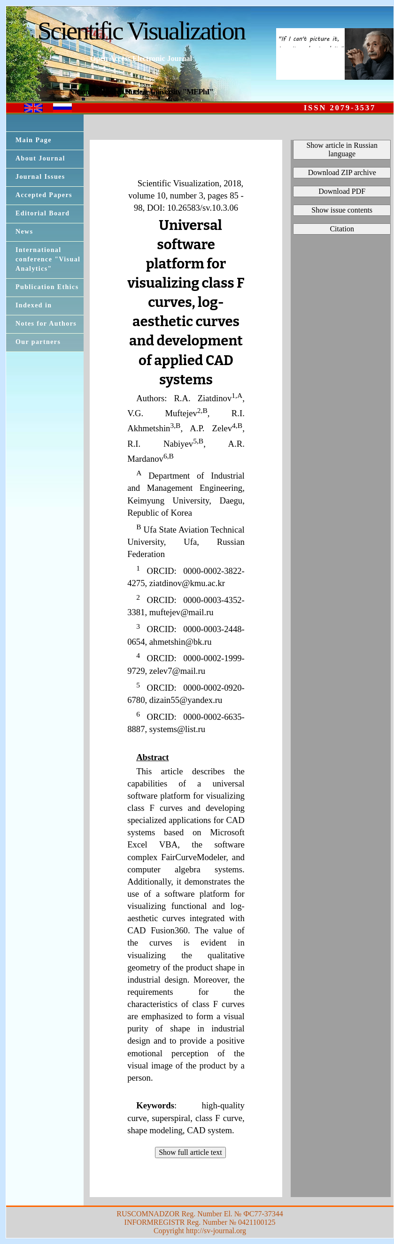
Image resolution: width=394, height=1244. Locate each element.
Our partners (38, 341)
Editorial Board (42, 213)
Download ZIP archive (342, 172)
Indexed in (33, 305)
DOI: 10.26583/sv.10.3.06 (192, 208)
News (24, 231)
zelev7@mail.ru (177, 671)
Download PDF (341, 191)
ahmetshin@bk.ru (180, 642)
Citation (342, 229)
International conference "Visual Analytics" (47, 259)
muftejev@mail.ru (181, 612)
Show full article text (190, 1152)
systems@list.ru (177, 729)
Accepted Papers (43, 194)
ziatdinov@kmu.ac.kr (187, 583)
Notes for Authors (46, 323)
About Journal (40, 158)
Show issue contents (341, 210)
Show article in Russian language (342, 149)
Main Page (33, 140)
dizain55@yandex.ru (186, 700)
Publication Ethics (47, 286)
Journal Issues (40, 176)
